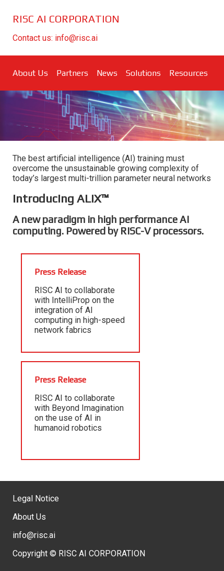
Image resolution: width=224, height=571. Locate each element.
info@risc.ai (34, 535)
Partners (72, 73)
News (107, 73)
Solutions (143, 73)
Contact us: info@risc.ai (55, 38)
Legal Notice (36, 498)
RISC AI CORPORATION (66, 19)
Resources (188, 73)
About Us (30, 73)
